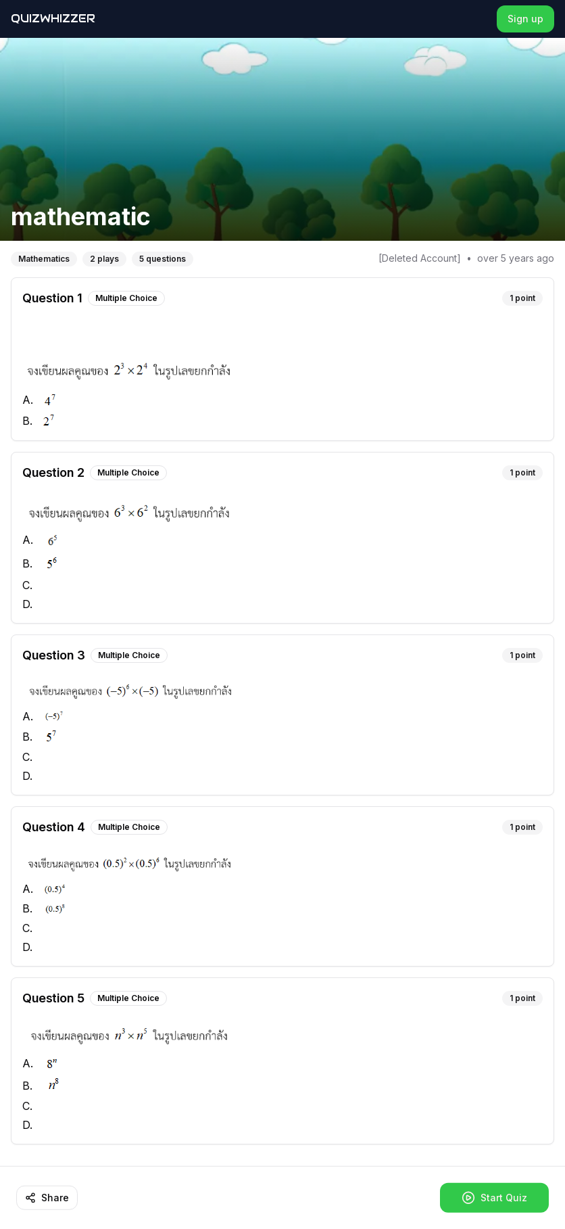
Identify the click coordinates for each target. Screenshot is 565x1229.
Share (47, 1197)
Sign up (525, 18)
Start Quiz (494, 1198)
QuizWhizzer (53, 18)
